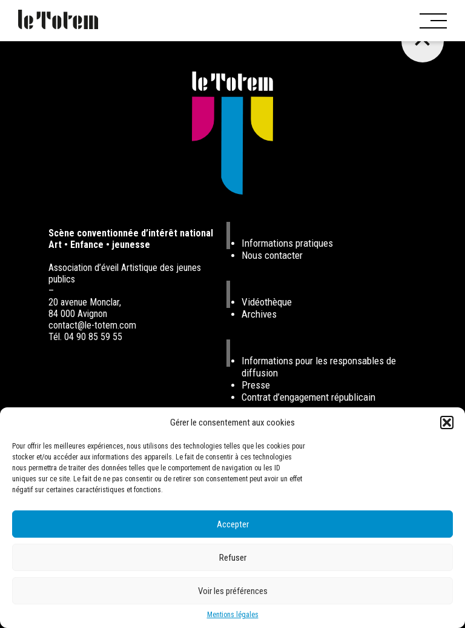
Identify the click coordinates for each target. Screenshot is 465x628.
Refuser (232, 557)
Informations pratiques (287, 243)
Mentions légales (233, 614)
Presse (256, 385)
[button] (447, 422)
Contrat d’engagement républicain (308, 397)
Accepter (233, 524)
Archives (259, 314)
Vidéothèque (267, 302)
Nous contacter (272, 255)
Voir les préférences (233, 591)
